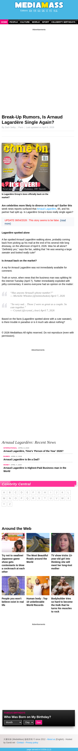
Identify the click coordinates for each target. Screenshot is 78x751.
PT (50, 10)
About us (51, 739)
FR (35, 10)
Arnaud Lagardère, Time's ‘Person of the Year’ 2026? (33, 451)
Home (4, 22)
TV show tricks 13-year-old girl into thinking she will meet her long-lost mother (61, 562)
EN (30, 10)
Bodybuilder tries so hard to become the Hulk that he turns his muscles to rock (62, 605)
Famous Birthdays (14, 713)
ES (39, 10)
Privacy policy (32, 742)
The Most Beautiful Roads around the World (37, 558)
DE (43, 10)
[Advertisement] (39, 70)
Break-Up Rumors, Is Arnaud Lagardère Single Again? (32, 119)
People (13, 22)
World (36, 22)
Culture (25, 22)
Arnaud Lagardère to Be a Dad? (21, 459)
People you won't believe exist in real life (13, 601)
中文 (55, 10)
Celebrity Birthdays (63, 22)
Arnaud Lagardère (46, 208)
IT (47, 10)
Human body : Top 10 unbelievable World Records (36, 601)
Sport (45, 22)
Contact (20, 742)
